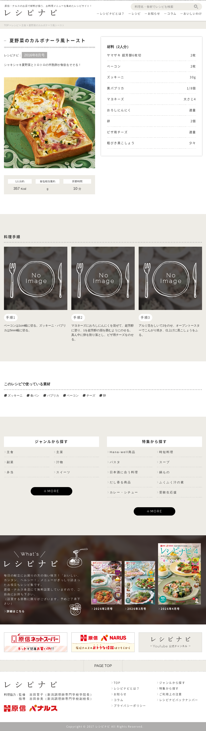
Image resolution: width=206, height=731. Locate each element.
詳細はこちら (16, 611)
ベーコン (71, 395)
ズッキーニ (13, 395)
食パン (33, 395)
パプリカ (51, 395)
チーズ (89, 395)
